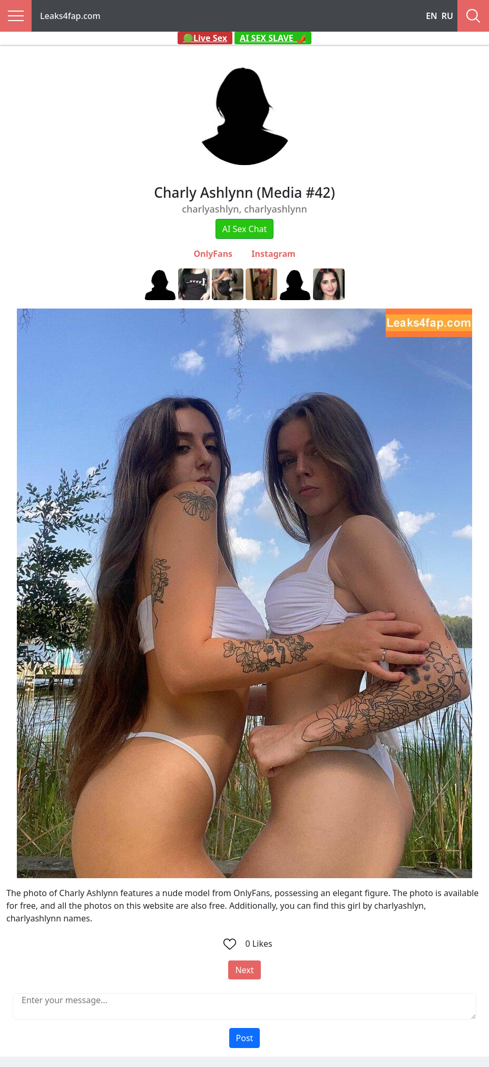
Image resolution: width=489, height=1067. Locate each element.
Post (244, 1038)
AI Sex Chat (244, 229)
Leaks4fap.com (70, 16)
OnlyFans (212, 253)
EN (431, 16)
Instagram (273, 253)
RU (447, 16)
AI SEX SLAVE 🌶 (273, 38)
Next (244, 970)
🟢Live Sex (205, 38)
